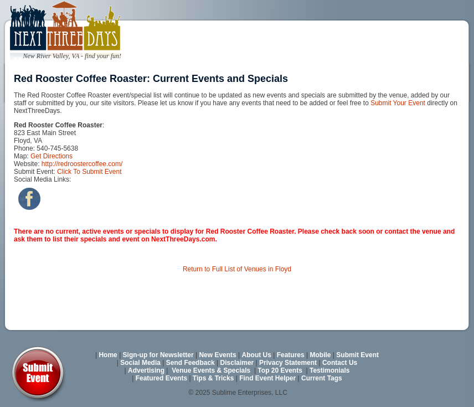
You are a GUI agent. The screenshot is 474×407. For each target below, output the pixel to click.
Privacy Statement (288, 363)
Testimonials (329, 370)
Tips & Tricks (213, 378)
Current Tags (321, 378)
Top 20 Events (279, 370)
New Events (217, 355)
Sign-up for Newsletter (158, 355)
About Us (256, 355)
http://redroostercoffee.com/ (82, 164)
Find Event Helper (267, 378)
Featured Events (161, 378)
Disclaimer (237, 363)
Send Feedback (190, 363)
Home (108, 355)
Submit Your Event (397, 103)
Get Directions (51, 156)
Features (291, 355)
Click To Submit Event (89, 172)
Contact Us (339, 363)
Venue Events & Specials (211, 370)
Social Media (140, 363)
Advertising (146, 370)
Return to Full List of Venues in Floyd (237, 269)
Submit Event (357, 355)
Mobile (320, 355)
